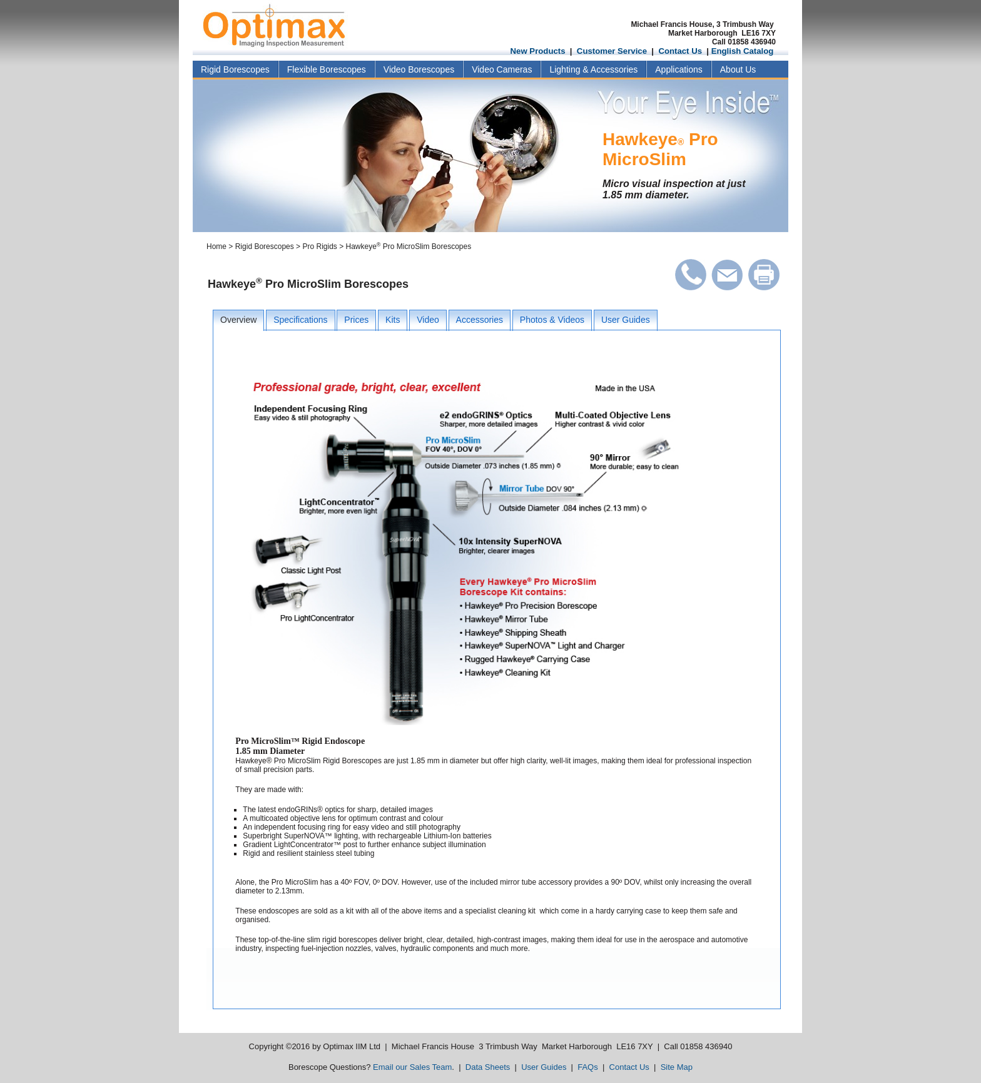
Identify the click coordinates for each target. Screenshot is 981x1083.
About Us (738, 69)
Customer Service (612, 51)
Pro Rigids (319, 246)
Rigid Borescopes (235, 69)
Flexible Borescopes (326, 69)
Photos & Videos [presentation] (552, 320)
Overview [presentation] (238, 320)
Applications (679, 69)
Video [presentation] (428, 320)
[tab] (238, 320)
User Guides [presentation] (625, 320)
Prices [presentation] (356, 320)
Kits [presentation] (392, 320)
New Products (538, 51)
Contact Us (680, 51)
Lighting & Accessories (593, 69)
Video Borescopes (419, 69)
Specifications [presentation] (300, 320)
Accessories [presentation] (479, 320)
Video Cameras (502, 69)
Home (216, 246)
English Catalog (742, 51)
